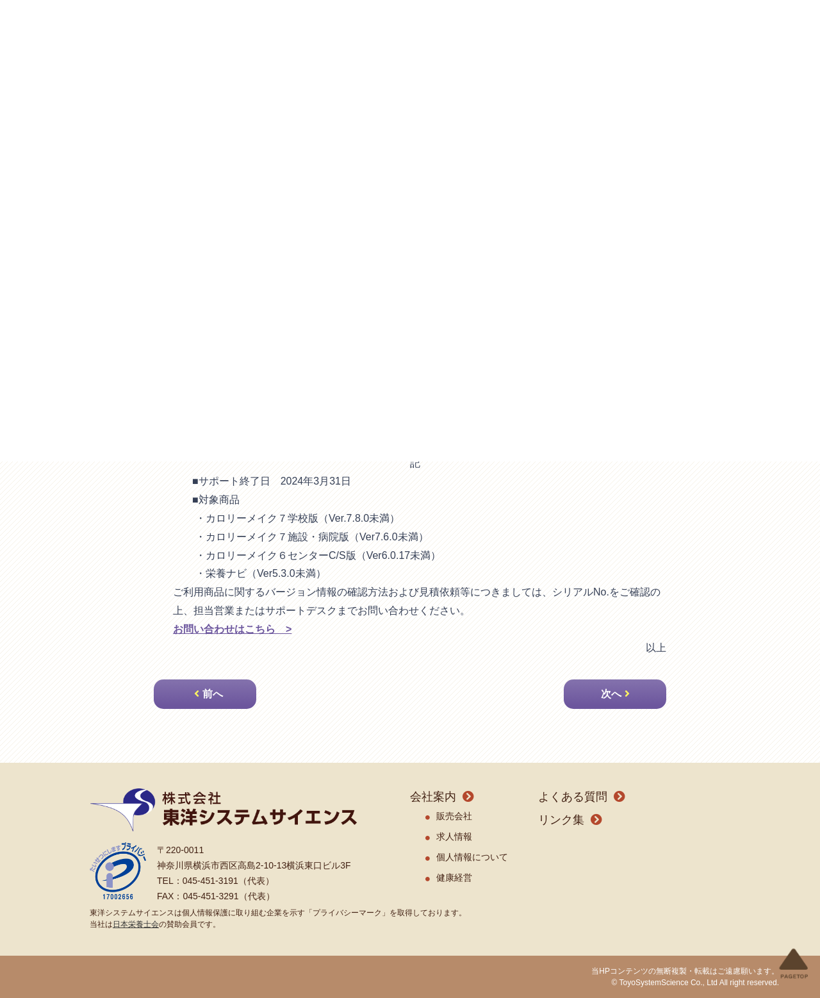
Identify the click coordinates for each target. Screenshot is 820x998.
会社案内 (433, 796)
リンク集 (561, 819)
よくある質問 (572, 796)
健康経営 (454, 877)
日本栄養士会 (136, 924)
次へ (611, 693)
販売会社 (454, 816)
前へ (212, 693)
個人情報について (472, 857)
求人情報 (454, 836)
